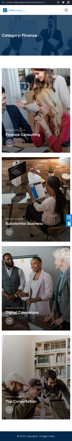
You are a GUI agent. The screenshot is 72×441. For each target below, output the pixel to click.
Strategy (20, 308)
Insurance (20, 130)
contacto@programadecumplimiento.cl (25, 2)
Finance (9, 130)
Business (10, 397)
